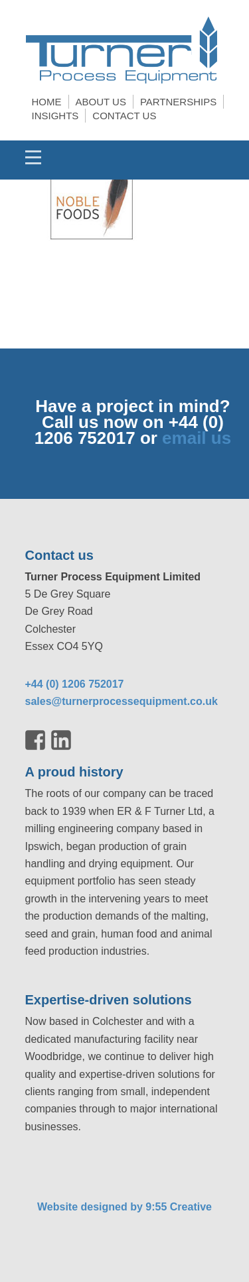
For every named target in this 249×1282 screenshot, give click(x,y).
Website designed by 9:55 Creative (124, 1206)
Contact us (124, 115)
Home (47, 101)
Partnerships (178, 101)
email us (196, 438)
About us (101, 101)
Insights (55, 115)
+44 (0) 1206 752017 (74, 684)
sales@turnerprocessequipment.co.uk (121, 701)
